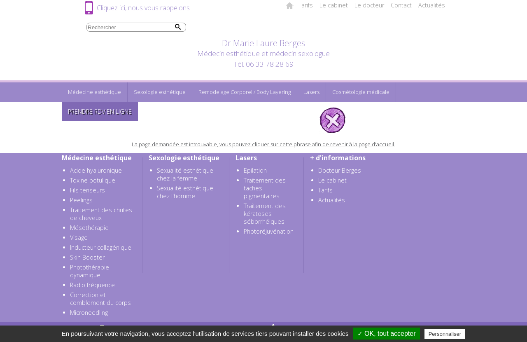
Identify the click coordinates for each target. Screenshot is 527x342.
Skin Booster (87, 257)
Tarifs (305, 5)
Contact (401, 5)
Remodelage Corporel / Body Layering (244, 92)
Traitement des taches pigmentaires (265, 188)
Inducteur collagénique (100, 247)
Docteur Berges (339, 170)
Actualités (431, 5)
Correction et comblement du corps (100, 299)
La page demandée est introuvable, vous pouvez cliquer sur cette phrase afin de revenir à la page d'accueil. (263, 144)
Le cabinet (333, 5)
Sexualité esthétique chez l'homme (185, 192)
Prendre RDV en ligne (100, 111)
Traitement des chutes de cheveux (101, 214)
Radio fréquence (92, 285)
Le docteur (369, 5)
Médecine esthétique (94, 92)
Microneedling (89, 312)
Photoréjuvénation (269, 231)
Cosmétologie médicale (360, 92)
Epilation (255, 170)
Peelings (81, 200)
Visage (79, 237)
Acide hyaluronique (96, 170)
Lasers (311, 92)
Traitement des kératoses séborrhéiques (265, 213)
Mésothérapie (89, 228)
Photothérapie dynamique (89, 271)
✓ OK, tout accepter (386, 333)
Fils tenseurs (87, 190)
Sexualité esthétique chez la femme (185, 174)
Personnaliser (445, 334)
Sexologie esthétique (160, 92)
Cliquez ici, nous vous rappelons (143, 7)
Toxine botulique (92, 180)
